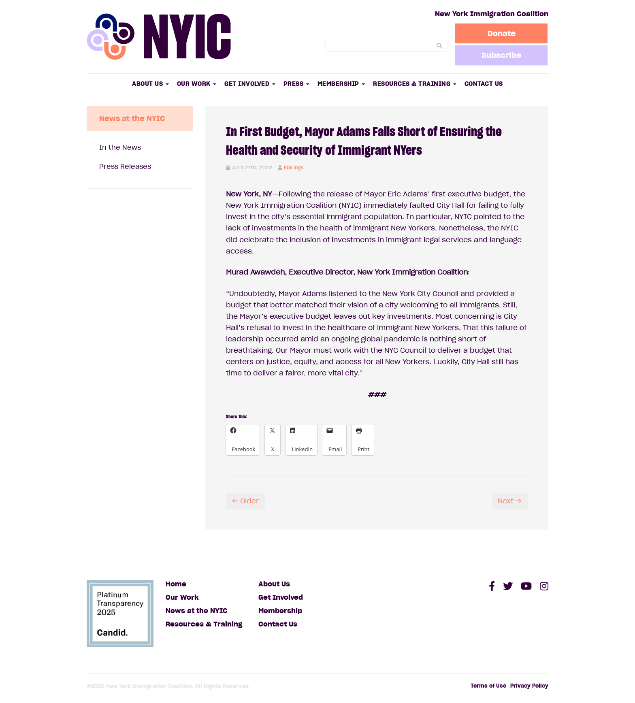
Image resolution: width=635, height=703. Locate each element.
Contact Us (484, 83)
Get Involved (249, 83)
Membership (341, 83)
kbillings (294, 167)
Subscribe (502, 55)
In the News (120, 147)
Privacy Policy (529, 685)
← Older (245, 500)
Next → (510, 500)
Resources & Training (414, 83)
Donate (502, 33)
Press (296, 83)
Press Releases (125, 166)
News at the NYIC (197, 610)
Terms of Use (488, 685)
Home (176, 583)
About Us (150, 83)
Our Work (197, 83)
